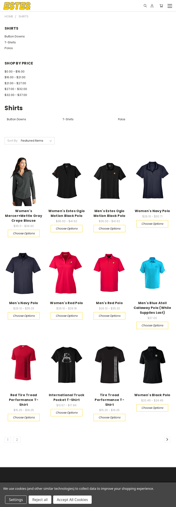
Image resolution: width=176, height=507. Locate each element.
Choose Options (24, 233)
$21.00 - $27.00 (15, 83)
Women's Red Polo (66, 303)
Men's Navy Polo (23, 303)
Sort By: (12, 140)
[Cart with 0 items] (161, 6)
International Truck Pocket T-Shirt (67, 397)
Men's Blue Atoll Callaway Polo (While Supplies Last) (152, 308)
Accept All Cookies (72, 499)
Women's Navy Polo (152, 211)
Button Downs (15, 36)
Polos (9, 48)
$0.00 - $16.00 (15, 71)
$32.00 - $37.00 (16, 95)
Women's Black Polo (152, 395)
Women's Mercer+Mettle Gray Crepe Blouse (23, 216)
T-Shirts (10, 42)
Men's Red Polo (109, 303)
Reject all (40, 499)
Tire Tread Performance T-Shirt (109, 400)
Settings (16, 499)
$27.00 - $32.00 (16, 89)
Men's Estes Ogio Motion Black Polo (109, 213)
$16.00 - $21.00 (15, 77)
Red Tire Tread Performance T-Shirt (23, 400)
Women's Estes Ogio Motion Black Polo (66, 213)
